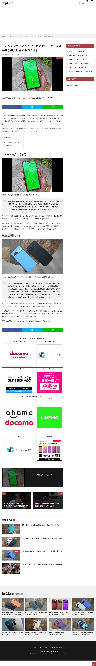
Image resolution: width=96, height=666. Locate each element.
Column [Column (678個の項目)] (81, 51)
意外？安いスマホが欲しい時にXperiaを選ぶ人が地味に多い (41, 526)
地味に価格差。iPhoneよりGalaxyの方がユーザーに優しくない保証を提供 (12, 615)
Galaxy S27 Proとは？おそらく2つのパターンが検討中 (12, 636)
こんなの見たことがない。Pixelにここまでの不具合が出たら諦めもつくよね (35, 36)
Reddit (7, 128)
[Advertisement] (48, 20)
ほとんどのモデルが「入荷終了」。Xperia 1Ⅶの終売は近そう (59, 636)
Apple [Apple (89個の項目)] (71, 51)
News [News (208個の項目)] (81, 59)
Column (12, 36)
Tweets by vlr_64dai (72, 85)
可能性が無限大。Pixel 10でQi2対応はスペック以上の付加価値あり (42, 565)
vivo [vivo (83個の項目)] (71, 71)
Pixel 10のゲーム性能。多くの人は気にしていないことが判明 (83, 614)
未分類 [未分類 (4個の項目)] (89, 71)
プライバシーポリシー (56, 653)
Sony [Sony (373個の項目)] (83, 67)
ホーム (34, 653)
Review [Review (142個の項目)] (86, 63)
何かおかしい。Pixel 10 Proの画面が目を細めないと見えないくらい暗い (83, 637)
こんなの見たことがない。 (13, 142)
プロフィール (42, 653)
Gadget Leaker (8, 3)
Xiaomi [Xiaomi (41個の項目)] (80, 71)
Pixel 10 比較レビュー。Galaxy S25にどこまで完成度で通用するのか (42, 552)
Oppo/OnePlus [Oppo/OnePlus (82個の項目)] (73, 63)
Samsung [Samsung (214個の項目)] (72, 67)
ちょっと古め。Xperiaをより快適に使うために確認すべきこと (35, 614)
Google (20, 54)
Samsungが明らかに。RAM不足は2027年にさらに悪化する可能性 (36, 636)
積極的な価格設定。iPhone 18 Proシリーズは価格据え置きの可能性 (59, 614)
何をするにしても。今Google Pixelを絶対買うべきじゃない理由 (42, 539)
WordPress (63, 659)
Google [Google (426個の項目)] (72, 55)
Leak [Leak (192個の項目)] (71, 59)
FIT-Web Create (45, 659)
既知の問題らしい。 (11, 145)
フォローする (44, 477)
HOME (5, 36)
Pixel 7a (41, 118)
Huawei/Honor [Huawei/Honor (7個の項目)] (83, 55)
